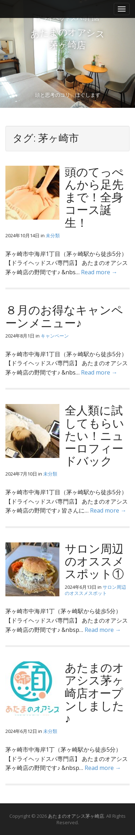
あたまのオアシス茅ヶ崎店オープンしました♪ (94, 693)
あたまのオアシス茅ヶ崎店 (76, 816)
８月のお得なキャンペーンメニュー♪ (64, 316)
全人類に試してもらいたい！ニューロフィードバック (94, 436)
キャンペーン (55, 335)
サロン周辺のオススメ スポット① (94, 561)
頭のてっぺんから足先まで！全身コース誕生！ (94, 197)
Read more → (99, 272)
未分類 (53, 235)
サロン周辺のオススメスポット (95, 590)
